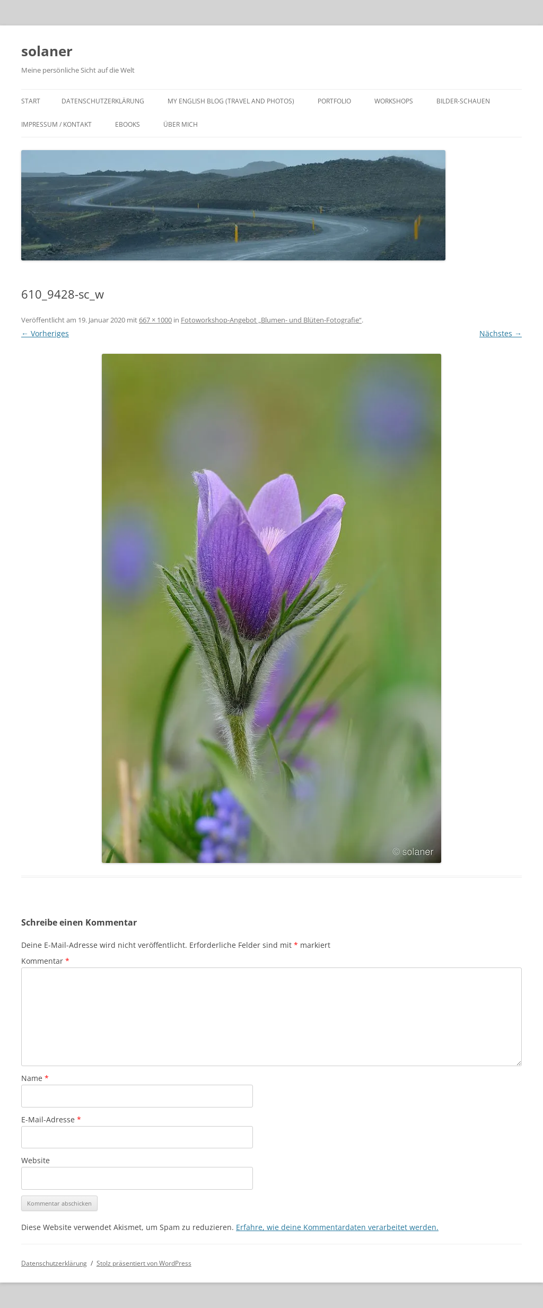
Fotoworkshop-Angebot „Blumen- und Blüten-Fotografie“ (271, 320)
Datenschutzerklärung (103, 101)
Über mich (180, 124)
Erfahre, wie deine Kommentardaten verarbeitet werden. (337, 1227)
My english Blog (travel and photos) (231, 101)
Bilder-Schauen (463, 101)
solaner (47, 50)
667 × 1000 (155, 320)
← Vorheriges (45, 333)
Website (35, 1160)
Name (35, 1078)
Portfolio (334, 101)
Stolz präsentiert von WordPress (144, 1263)
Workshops (393, 101)
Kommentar (45, 961)
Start (30, 101)
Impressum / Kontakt (56, 124)
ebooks (127, 124)
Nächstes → (500, 333)
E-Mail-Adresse (51, 1119)
